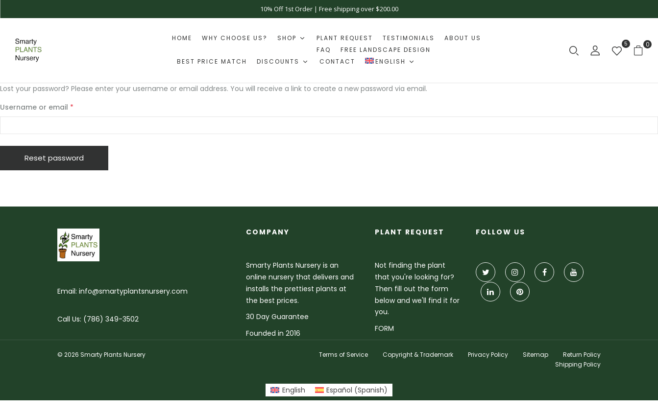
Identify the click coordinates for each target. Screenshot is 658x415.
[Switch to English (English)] (288, 390)
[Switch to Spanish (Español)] (351, 390)
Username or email (52, 107)
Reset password (54, 158)
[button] (642, 50)
